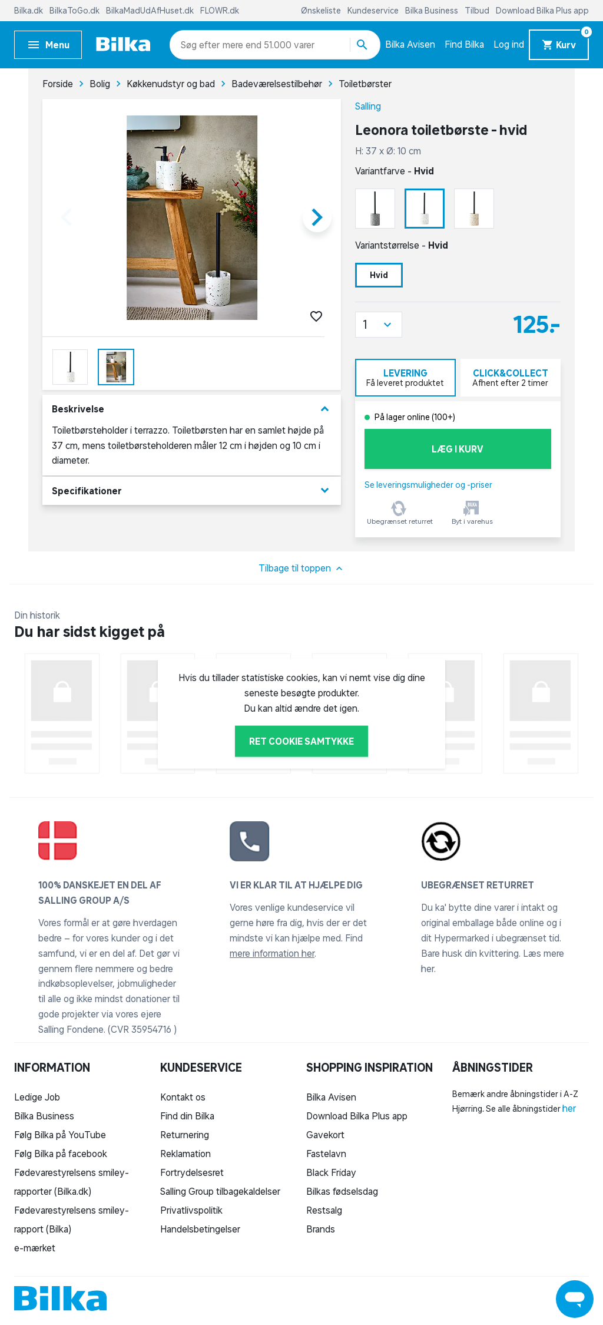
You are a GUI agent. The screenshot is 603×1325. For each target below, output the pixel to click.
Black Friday (331, 1172)
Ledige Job (37, 1097)
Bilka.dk (29, 10)
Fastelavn (326, 1153)
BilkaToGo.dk (75, 10)
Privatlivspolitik (191, 1210)
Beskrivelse (192, 409)
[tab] (405, 377)
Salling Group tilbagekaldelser (220, 1191)
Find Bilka (464, 44)
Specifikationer (192, 490)
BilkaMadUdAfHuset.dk (151, 10)
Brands (320, 1229)
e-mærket (34, 1248)
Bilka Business (432, 10)
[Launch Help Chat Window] (575, 1299)
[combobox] (202, 45)
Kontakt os (183, 1097)
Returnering (184, 1134)
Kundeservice (373, 10)
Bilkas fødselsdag (342, 1191)
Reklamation (185, 1153)
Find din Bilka (187, 1116)
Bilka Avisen (410, 44)
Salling (368, 106)
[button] (379, 324)
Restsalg (324, 1210)
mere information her (272, 953)
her (569, 1108)
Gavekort (325, 1134)
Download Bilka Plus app (542, 10)
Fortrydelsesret (192, 1172)
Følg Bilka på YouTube (60, 1134)
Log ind (508, 44)
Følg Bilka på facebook (60, 1153)
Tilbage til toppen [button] (302, 568)
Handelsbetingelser (200, 1229)
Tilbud (478, 10)
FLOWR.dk (219, 10)
